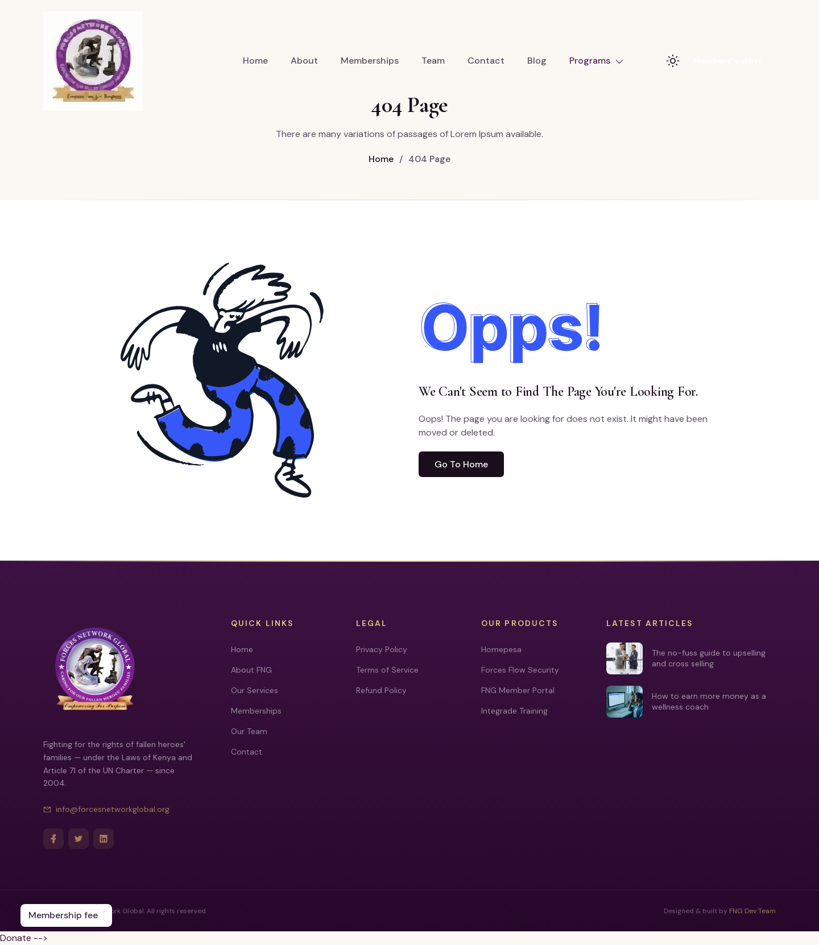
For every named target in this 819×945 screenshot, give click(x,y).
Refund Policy (381, 690)
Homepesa (501, 649)
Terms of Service (387, 670)
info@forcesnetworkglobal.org (106, 809)
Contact (486, 61)
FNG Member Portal (518, 690)
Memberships (370, 61)
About (304, 61)
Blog (537, 61)
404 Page (424, 159)
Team (433, 61)
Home (255, 61)
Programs (596, 61)
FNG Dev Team (752, 910)
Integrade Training (514, 711)
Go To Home (461, 464)
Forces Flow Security (520, 670)
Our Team (249, 731)
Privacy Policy (381, 649)
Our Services (254, 690)
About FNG (251, 670)
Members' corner (727, 61)
